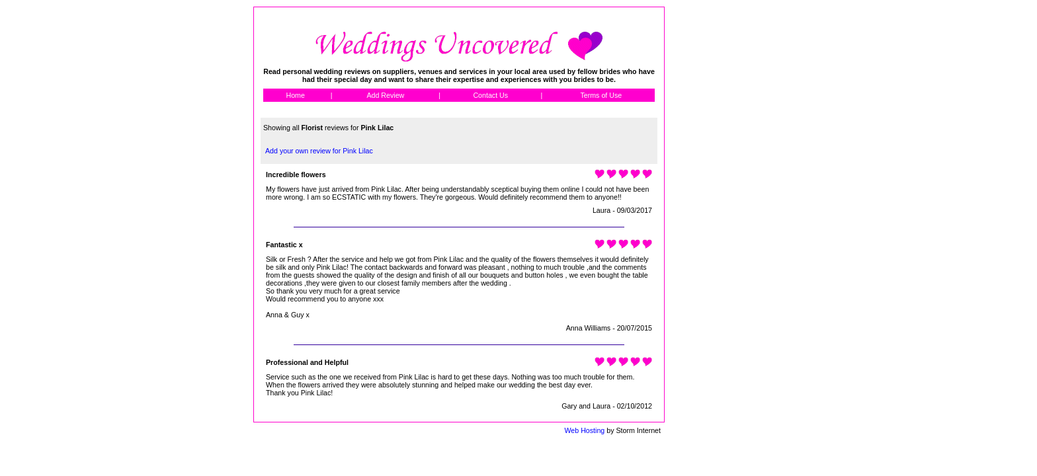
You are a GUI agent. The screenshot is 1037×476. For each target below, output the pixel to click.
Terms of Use (601, 95)
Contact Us (490, 95)
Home (295, 95)
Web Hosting (584, 430)
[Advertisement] (724, 205)
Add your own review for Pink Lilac (319, 151)
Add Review (385, 95)
